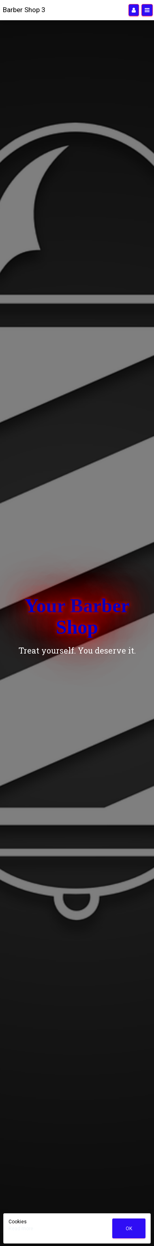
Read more (21, 1228)
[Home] (24, 10)
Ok (129, 1228)
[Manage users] (133, 10)
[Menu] (147, 10)
